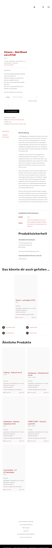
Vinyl (10, 122)
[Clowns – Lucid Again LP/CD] (26, 286)
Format (8, 97)
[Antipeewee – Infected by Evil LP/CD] (38, 359)
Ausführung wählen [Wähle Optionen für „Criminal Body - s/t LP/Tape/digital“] (7, 489)
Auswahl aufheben (32, 101)
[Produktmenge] (8, 106)
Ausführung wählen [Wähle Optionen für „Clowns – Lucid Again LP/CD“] (20, 317)
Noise (16, 124)
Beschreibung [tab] (5, 131)
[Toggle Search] (43, 7)
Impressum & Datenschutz (26, 537)
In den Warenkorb (11, 111)
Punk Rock (20, 124)
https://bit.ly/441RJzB (9, 64)
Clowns (12, 124)
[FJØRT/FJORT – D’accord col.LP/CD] (38, 407)
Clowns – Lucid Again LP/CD (25, 300)
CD (10, 119)
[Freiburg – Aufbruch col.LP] (13, 358)
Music (13, 119)
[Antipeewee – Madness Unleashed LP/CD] (13, 407)
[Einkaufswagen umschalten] (34, 7)
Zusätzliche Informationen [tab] (5, 136)
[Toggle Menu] (49, 7)
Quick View (34, 317)
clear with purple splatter (33, 220)
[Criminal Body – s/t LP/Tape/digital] (13, 456)
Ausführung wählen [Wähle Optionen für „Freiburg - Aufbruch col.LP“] (7, 392)
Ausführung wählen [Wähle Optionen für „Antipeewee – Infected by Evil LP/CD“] (32, 392)
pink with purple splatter (38, 224)
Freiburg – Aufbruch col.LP (12, 372)
